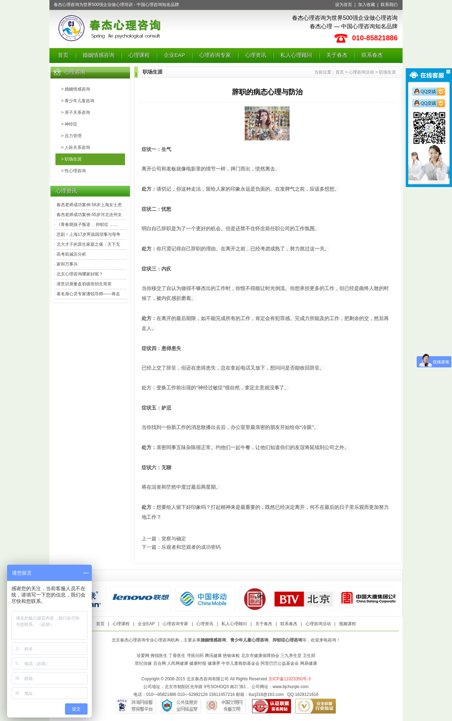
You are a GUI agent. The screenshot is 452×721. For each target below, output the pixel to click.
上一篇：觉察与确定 (164, 538)
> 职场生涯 (71, 159)
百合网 (159, 663)
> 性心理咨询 (73, 170)
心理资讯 (255, 55)
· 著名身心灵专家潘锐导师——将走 (87, 293)
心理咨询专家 (215, 55)
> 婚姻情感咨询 (75, 89)
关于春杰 (336, 55)
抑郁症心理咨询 (287, 640)
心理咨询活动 (361, 72)
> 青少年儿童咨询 (77, 100)
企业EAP (174, 55)
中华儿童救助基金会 (240, 663)
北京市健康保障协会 (260, 655)
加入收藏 (366, 4)
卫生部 (309, 655)
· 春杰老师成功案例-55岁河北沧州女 (88, 214)
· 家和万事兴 (66, 264)
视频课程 (347, 623)
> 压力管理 (71, 135)
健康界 (214, 663)
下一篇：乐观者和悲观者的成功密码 (181, 547)
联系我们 (389, 4)
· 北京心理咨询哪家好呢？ (78, 274)
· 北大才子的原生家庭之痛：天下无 (87, 244)
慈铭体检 (231, 655)
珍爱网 (143, 655)
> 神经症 (69, 124)
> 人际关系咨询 (75, 147)
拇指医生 (158, 655)
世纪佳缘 (143, 663)
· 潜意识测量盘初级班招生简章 (83, 283)
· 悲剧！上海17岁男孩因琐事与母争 (87, 234)
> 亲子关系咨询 (75, 112)
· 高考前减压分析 (70, 254)
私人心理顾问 (296, 55)
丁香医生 (176, 655)
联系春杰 (372, 55)
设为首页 (343, 4)
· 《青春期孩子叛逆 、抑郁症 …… (86, 224)
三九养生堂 (291, 655)
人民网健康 (177, 663)
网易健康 (308, 663)
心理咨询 (74, 72)
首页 (63, 55)
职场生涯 (387, 72)
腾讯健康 (213, 655)
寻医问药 (195, 655)
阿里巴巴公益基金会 (280, 663)
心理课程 (139, 55)
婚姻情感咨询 (98, 55)
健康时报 (197, 663)
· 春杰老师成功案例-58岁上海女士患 (88, 204)
